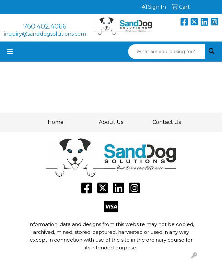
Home (56, 122)
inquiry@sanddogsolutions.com (45, 34)
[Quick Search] (166, 51)
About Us (111, 122)
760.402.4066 (44, 26)
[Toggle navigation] (10, 51)
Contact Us (166, 122)
